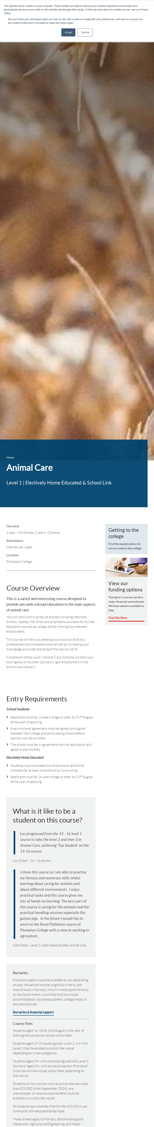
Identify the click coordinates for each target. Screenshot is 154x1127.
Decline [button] (85, 32)
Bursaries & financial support (33, 1012)
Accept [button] (68, 32)
